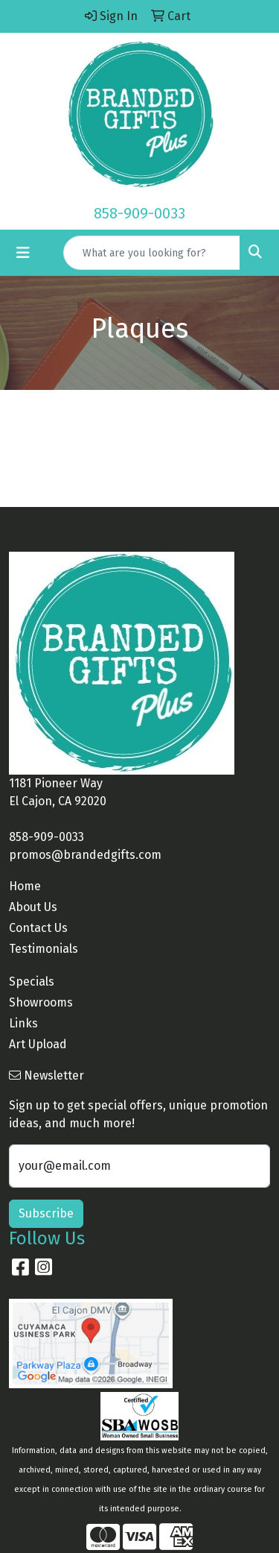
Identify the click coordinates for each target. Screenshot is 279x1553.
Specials (31, 981)
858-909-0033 (139, 213)
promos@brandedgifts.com (85, 855)
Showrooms (41, 1002)
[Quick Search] (151, 253)
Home (25, 886)
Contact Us (38, 928)
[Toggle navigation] (23, 252)
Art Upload (38, 1044)
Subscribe (46, 1213)
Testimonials (43, 949)
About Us (33, 907)
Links (23, 1023)
